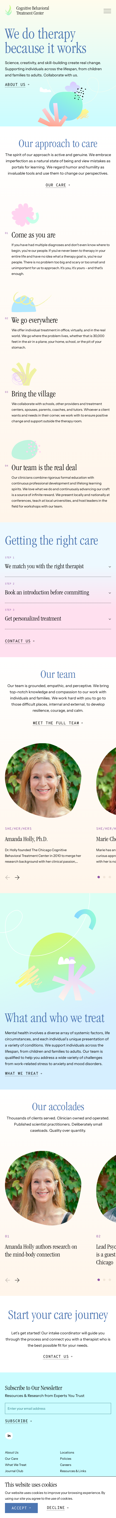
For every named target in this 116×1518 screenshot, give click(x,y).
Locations (67, 1452)
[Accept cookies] (21, 1508)
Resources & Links (73, 1471)
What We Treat (15, 1465)
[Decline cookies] (58, 1508)
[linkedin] (9, 1435)
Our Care (11, 1459)
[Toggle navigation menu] (107, 11)
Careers (65, 1465)
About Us (11, 1452)
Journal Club (14, 1471)
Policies (65, 1459)
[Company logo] (28, 10)
